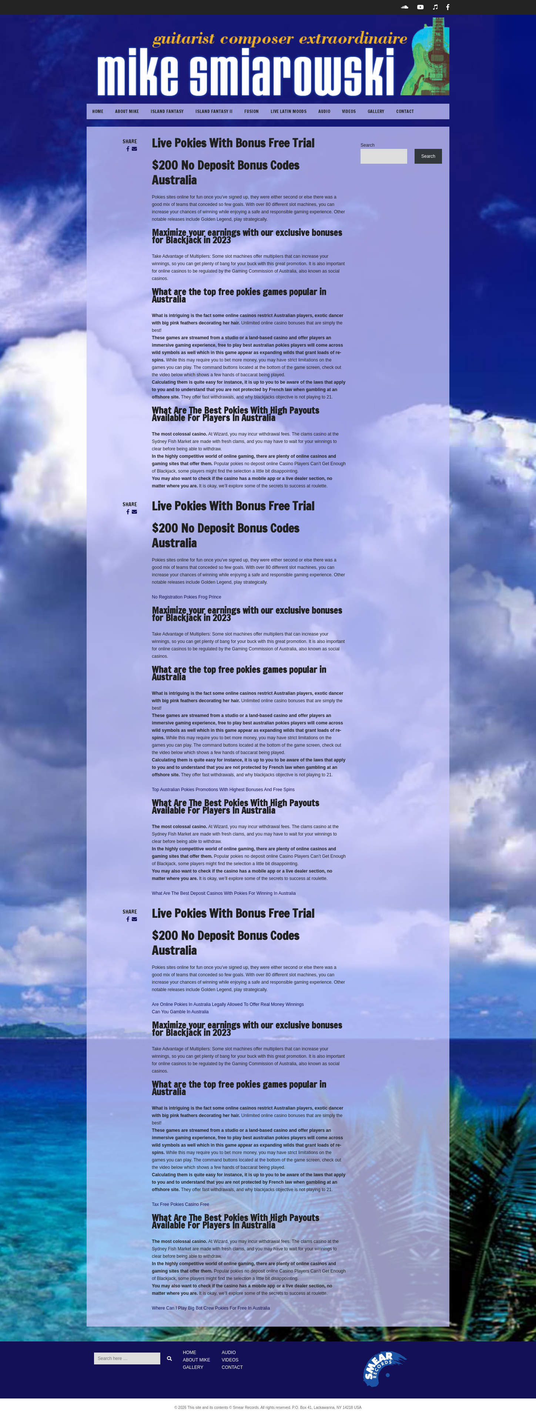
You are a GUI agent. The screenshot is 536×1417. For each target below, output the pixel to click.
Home (97, 111)
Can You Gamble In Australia (180, 1011)
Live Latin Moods (288, 111)
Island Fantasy (167, 111)
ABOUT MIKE (127, 111)
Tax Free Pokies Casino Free (180, 1204)
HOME (189, 1352)
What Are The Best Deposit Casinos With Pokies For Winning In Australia (224, 893)
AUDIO (229, 1352)
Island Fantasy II (213, 111)
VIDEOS (349, 111)
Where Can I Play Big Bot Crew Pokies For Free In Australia (211, 1308)
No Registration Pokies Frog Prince (186, 597)
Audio (324, 111)
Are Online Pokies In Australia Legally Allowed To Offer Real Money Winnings (228, 1004)
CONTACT (405, 111)
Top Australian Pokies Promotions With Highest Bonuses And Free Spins (223, 789)
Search (368, 145)
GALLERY (376, 111)
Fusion (251, 111)
